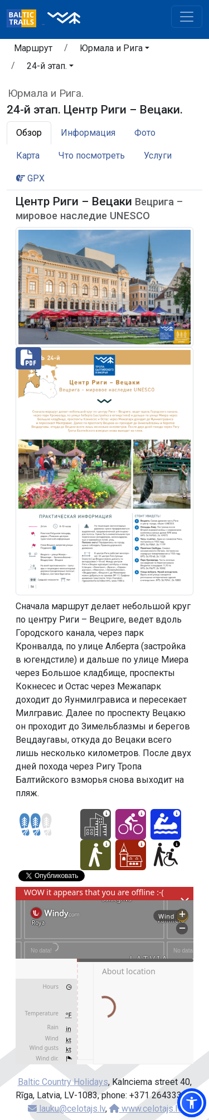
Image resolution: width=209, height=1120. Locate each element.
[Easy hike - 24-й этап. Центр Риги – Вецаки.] (95, 855)
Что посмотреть (92, 155)
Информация (88, 132)
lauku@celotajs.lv (66, 1108)
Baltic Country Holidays (63, 1082)
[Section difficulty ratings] (36, 824)
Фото (144, 132)
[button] (114, 50)
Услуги (158, 155)
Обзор (29, 132)
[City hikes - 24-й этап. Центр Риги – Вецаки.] (95, 824)
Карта (28, 155)
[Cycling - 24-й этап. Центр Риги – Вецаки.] (130, 824)
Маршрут (33, 48)
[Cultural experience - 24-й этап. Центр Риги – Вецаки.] (130, 855)
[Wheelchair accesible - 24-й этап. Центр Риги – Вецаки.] (165, 855)
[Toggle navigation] (186, 17)
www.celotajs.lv (145, 1108)
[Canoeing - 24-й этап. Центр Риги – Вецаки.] (165, 824)
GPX (30, 178)
